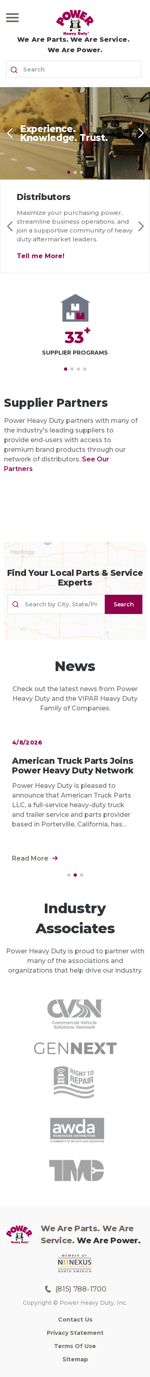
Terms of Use (75, 1346)
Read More (35, 858)
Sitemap (75, 1359)
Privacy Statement (75, 1332)
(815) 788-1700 (75, 1289)
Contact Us (75, 1319)
